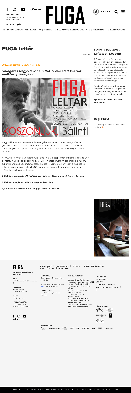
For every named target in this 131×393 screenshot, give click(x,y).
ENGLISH (105, 12)
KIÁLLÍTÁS (36, 30)
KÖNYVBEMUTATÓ (80, 30)
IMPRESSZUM (62, 266)
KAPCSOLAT (46, 266)
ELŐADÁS (62, 30)
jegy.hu (43, 286)
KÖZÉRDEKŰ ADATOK (94, 266)
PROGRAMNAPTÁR (17, 30)
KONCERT (49, 30)
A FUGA (76, 266)
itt (103, 127)
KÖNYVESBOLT (118, 30)
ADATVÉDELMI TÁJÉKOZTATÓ (54, 268)
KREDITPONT (100, 30)
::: (4, 30)
